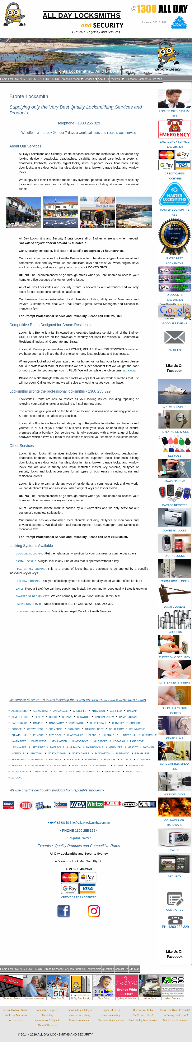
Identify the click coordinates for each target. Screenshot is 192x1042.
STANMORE (143, 759)
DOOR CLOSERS (175, 606)
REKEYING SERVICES (175, 431)
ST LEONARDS (39, 765)
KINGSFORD (101, 741)
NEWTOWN (36, 753)
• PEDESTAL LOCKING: (27, 581)
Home (3, 79)
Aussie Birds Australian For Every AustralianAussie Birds (16, 1015)
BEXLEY (39, 717)
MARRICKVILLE (94, 747)
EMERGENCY (43, 132)
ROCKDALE (73, 759)
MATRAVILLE (57, 747)
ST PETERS (59, 765)
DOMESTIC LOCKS (175, 530)
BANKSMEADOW (104, 717)
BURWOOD (83, 717)
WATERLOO (92, 771)
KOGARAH (119, 741)
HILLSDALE (108, 735)
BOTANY (67, 717)
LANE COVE (137, 741)
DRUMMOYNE (137, 729)
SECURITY (175, 876)
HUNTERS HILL (128, 735)
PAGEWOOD (122, 753)
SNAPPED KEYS (174, 481)
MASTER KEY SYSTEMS (174, 682)
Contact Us (144, 79)
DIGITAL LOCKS (175, 555)
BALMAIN (132, 711)
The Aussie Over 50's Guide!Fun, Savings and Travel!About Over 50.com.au (175, 1015)
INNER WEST (38, 741)
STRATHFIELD (100, 765)
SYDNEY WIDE (19, 771)
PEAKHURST (142, 753)
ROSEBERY (91, 759)
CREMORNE (55, 729)
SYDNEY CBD (136, 765)
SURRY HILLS (79, 765)
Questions (131, 79)
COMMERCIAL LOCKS (175, 581)
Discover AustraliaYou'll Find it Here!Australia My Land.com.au (143, 1015)
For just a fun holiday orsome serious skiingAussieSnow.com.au (79, 1015)
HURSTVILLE (149, 735)
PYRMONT (37, 759)
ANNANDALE (60, 711)
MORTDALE (17, 753)
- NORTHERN (99, 700)
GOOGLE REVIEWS (174, 323)
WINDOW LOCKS (175, 794)
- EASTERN (83, 700)
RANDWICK (54, 759)
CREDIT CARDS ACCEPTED (78, 897)
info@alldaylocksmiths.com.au (90, 822)
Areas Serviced (72, 79)
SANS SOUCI (18, 765)
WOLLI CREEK (134, 771)
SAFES (174, 850)
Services (90, 79)
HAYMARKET (18, 741)
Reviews (117, 79)
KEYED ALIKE (174, 738)
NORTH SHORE (80, 753)
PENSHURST (18, 759)
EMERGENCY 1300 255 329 (25, 79)
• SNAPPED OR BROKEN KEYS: (32, 596)
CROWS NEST (35, 729)
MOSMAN (148, 747)
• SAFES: (19, 589)
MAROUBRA (115, 747)
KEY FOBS (174, 455)
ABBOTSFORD (19, 711)
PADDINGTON (102, 753)
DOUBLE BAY (116, 729)
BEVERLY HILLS (20, 717)
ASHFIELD (116, 711)
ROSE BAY (109, 759)
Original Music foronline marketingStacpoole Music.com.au (111, 1015)
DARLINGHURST (94, 729)
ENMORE (38, 735)
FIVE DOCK (55, 735)
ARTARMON (98, 711)
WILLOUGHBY (113, 771)
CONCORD (136, 723)
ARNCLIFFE (79, 711)
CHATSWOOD (77, 723)
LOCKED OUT (52, 79)
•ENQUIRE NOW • (79, 838)
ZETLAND (16, 777)
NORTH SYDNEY (57, 753)
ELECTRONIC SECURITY (175, 657)
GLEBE (92, 735)
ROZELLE (126, 759)
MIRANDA (75, 747)
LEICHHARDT (18, 747)
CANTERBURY (19, 723)
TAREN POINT (41, 771)
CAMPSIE (38, 723)
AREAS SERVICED (174, 407)
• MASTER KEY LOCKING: (30, 569)
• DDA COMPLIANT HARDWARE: (32, 611)
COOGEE (16, 729)
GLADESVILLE (75, 735)
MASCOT (133, 747)
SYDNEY (36, 700)
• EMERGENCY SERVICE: (28, 604)
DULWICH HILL (19, 735)
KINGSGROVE (80, 741)
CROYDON (74, 729)
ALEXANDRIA (40, 711)
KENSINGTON (59, 741)
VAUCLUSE (75, 771)
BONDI (53, 717)
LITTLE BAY (38, 747)
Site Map (156, 79)
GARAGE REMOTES (174, 505)
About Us (103, 79)
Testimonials (93, 968)
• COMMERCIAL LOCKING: (29, 553)
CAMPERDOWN (127, 717)
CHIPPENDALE (98, 723)
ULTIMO (58, 771)
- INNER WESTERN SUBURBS (127, 700)
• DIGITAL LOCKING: (25, 561)
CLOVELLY (118, 723)
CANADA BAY (56, 723)
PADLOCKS (175, 632)
